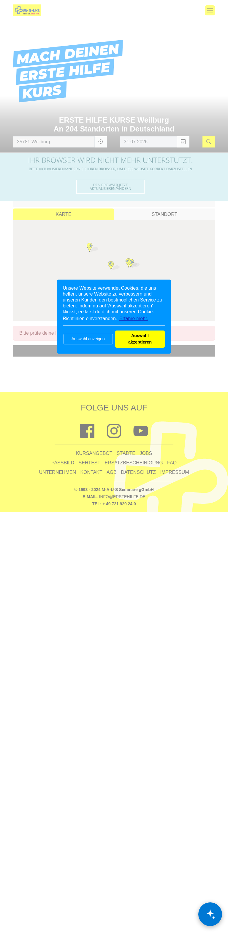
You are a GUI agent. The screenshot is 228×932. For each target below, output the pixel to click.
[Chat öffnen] (210, 914)
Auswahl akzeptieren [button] (140, 338)
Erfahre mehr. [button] (133, 318)
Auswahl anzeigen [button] (87, 338)
